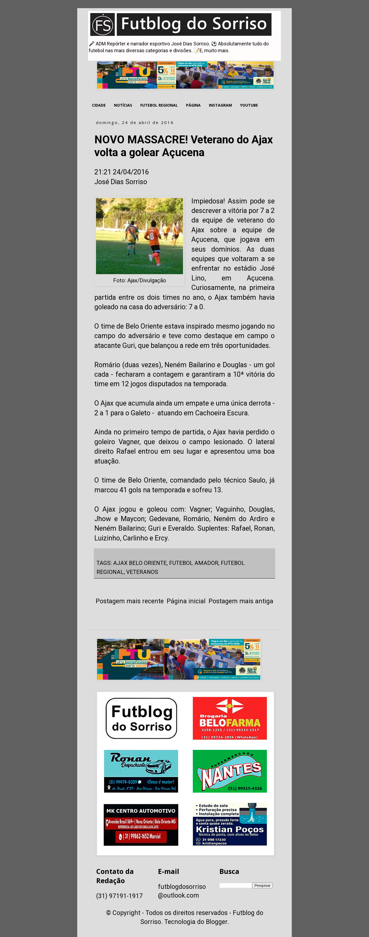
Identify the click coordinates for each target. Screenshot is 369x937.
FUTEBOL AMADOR (193, 563)
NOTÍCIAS (123, 105)
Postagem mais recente (130, 601)
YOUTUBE (249, 105)
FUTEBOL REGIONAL (159, 105)
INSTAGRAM (220, 105)
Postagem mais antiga (241, 601)
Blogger (216, 922)
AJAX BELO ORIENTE (140, 563)
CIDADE (99, 105)
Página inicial (186, 601)
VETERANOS (142, 572)
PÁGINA (193, 105)
